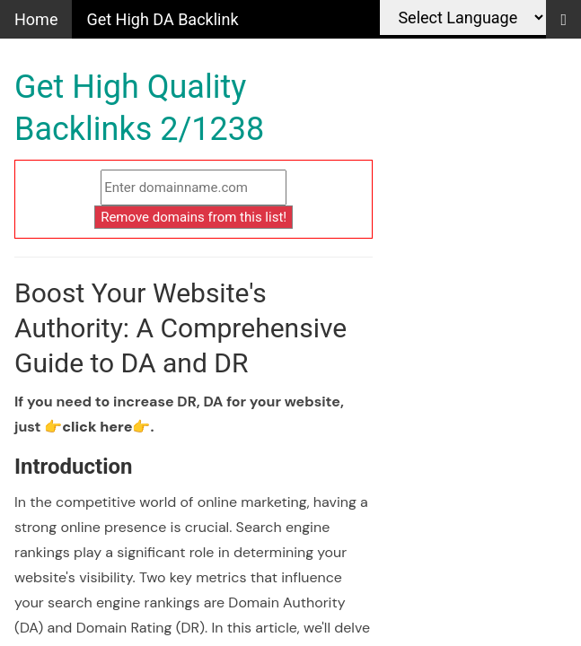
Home (35, 19)
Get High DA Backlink (162, 19)
